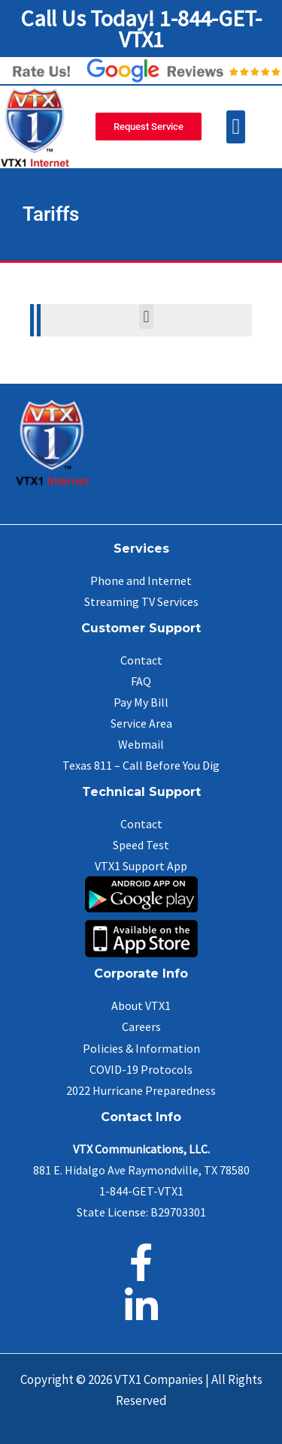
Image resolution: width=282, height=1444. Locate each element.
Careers (141, 1026)
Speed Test (141, 844)
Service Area (141, 723)
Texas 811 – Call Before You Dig (141, 765)
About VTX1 (141, 1005)
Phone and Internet (141, 580)
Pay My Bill (141, 702)
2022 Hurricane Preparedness (141, 1090)
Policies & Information (141, 1048)
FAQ (141, 681)
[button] (235, 126)
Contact (141, 660)
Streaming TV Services (141, 601)
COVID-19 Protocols (141, 1069)
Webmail (141, 744)
